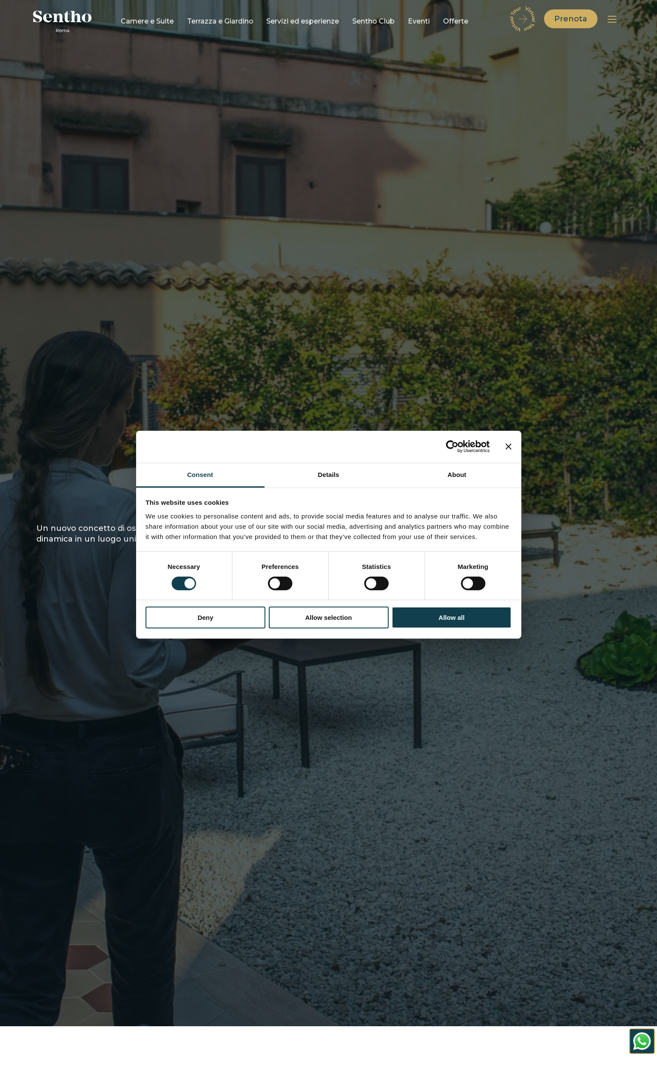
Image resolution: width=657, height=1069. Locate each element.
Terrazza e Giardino (220, 21)
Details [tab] (328, 474)
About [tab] (457, 474)
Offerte (455, 21)
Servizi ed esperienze (302, 21)
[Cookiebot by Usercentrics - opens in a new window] (452, 446)
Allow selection (328, 617)
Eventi (419, 21)
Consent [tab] (200, 474)
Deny (206, 617)
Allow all (452, 617)
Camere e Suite (147, 21)
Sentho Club (373, 21)
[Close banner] (508, 447)
